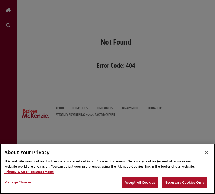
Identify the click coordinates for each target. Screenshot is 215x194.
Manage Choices (18, 182)
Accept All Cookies (140, 182)
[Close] (206, 152)
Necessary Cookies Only (184, 182)
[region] (107, 169)
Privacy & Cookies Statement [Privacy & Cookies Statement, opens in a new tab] (29, 171)
